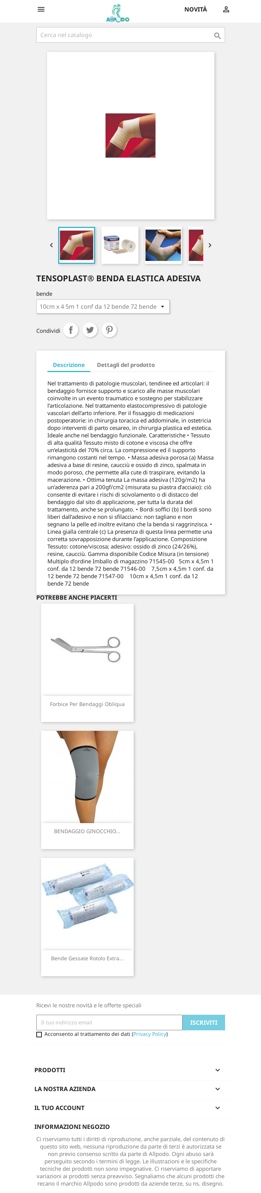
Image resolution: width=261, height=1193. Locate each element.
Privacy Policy (149, 1033)
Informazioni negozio (72, 1127)
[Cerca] (130, 35)
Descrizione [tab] (69, 364)
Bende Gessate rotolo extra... (87, 958)
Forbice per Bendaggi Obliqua (87, 703)
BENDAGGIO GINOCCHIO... (87, 831)
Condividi (70, 329)
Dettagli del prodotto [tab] (126, 364)
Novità (195, 9)
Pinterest (109, 329)
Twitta (90, 329)
